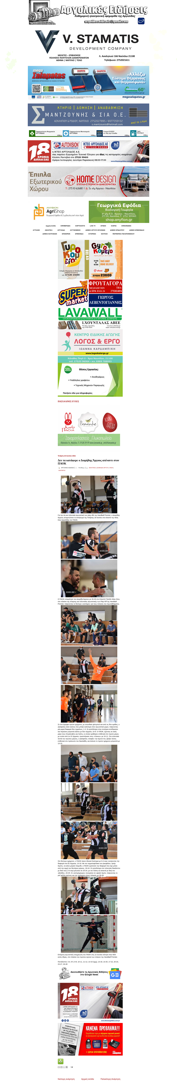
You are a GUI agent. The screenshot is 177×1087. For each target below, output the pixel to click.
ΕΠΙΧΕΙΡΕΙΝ (66, 234)
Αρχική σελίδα (87, 1079)
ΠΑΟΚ (111, 467)
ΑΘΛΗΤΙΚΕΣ (92, 467)
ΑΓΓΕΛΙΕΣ (36, 230)
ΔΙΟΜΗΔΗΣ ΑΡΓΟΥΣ (103, 467)
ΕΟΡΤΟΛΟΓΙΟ (80, 226)
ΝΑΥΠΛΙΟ (104, 234)
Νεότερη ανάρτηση (66, 1079)
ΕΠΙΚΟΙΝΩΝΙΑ (126, 226)
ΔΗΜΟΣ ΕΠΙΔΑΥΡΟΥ (117, 230)
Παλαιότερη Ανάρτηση (110, 1079)
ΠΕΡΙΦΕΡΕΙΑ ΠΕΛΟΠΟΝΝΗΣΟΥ (123, 234)
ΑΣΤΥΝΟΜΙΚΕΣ (75, 230)
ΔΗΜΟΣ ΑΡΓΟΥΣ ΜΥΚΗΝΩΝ (95, 230)
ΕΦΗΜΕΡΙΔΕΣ (65, 226)
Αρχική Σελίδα (51, 226)
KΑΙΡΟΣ (113, 226)
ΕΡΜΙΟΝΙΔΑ (79, 234)
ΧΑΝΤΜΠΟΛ (61, 470)
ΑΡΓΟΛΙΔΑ (61, 230)
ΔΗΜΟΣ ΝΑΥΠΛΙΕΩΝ (50, 234)
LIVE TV (92, 226)
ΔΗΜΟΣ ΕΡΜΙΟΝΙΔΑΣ (136, 230)
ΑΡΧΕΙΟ (103, 226)
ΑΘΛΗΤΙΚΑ (48, 230)
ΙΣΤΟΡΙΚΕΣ (92, 234)
